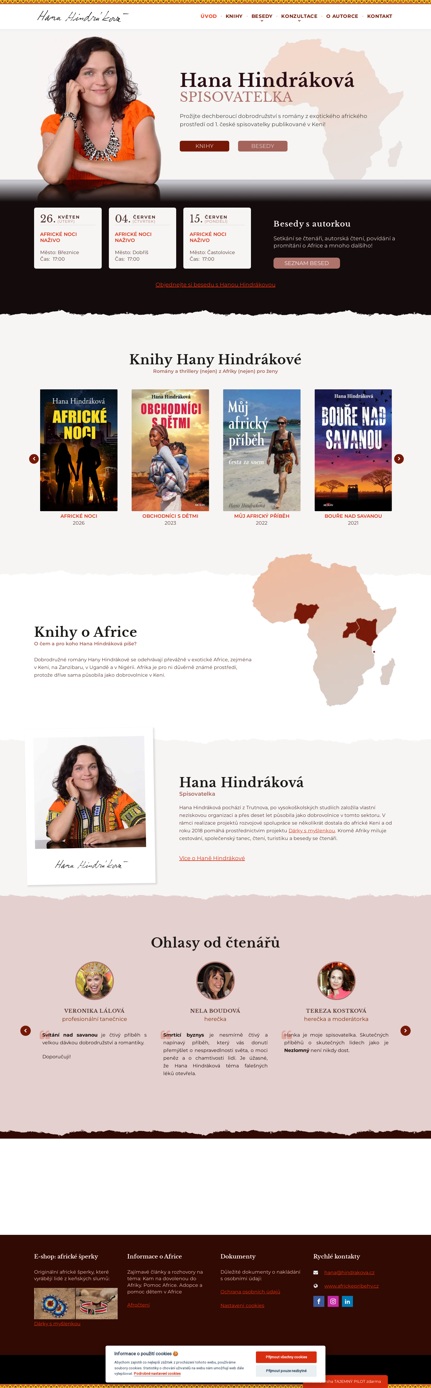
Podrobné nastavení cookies (157, 1373)
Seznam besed (306, 263)
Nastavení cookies (242, 1305)
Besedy (262, 16)
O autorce (342, 16)
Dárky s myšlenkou (312, 830)
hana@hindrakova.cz (349, 1272)
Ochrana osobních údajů (250, 1292)
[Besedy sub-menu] (262, 20)
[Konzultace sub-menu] (299, 20)
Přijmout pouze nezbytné (286, 1371)
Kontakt (380, 16)
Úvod (209, 16)
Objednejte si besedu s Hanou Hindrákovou (215, 284)
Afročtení (138, 1305)
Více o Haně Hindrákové (212, 858)
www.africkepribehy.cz (351, 1286)
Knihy (234, 16)
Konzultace (299, 16)
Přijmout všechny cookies (286, 1357)
